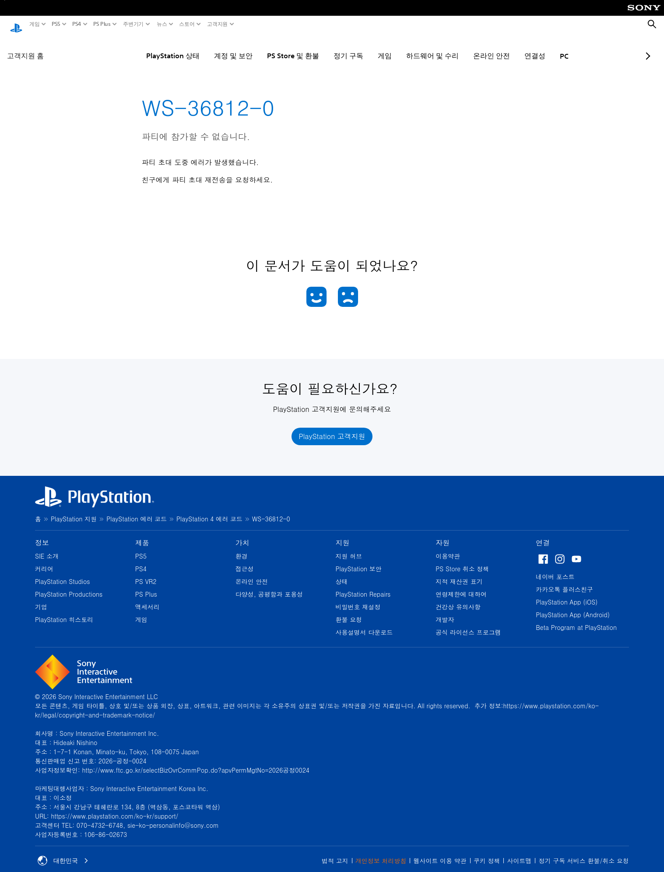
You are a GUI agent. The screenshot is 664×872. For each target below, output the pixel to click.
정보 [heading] (42, 534)
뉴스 (162, 24)
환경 (241, 547)
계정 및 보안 (207, 47)
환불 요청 (348, 611)
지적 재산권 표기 (459, 573)
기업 (41, 598)
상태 (341, 573)
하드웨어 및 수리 (406, 47)
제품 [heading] (142, 534)
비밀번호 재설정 (357, 598)
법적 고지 (335, 852)
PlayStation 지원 (74, 510)
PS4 (76, 24)
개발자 (445, 611)
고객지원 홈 (25, 47)
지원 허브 (348, 547)
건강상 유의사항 (458, 598)
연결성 (508, 47)
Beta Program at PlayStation (576, 619)
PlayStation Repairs (362, 585)
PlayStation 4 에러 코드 (209, 510)
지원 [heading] (342, 534)
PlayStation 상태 (146, 47)
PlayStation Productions (68, 585)
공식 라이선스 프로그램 (468, 623)
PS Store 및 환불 (267, 47)
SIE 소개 (47, 547)
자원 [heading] (443, 534)
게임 (34, 24)
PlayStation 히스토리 (64, 611)
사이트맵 (519, 852)
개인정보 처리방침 (381, 852)
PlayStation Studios (62, 573)
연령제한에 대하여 (461, 585)
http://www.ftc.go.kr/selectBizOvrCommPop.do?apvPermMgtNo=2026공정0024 (195, 761)
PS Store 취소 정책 (462, 560)
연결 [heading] (543, 534)
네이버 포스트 (555, 568)
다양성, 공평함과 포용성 (269, 585)
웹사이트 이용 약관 (439, 852)
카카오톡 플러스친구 (564, 581)
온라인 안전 (465, 47)
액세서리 (147, 598)
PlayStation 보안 (358, 560)
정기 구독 (322, 47)
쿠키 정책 (487, 852)
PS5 (56, 24)
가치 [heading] (242, 534)
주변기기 (133, 24)
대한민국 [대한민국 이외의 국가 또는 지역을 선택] (63, 852)
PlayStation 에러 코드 (136, 510)
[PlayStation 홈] (16, 24)
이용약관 (448, 547)
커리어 (44, 560)
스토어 (187, 24)
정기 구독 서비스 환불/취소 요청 (583, 852)
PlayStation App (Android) (573, 606)
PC (538, 47)
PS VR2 (146, 573)
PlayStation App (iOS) (566, 593)
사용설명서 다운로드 (364, 623)
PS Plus (102, 24)
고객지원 (217, 24)
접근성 (244, 560)
